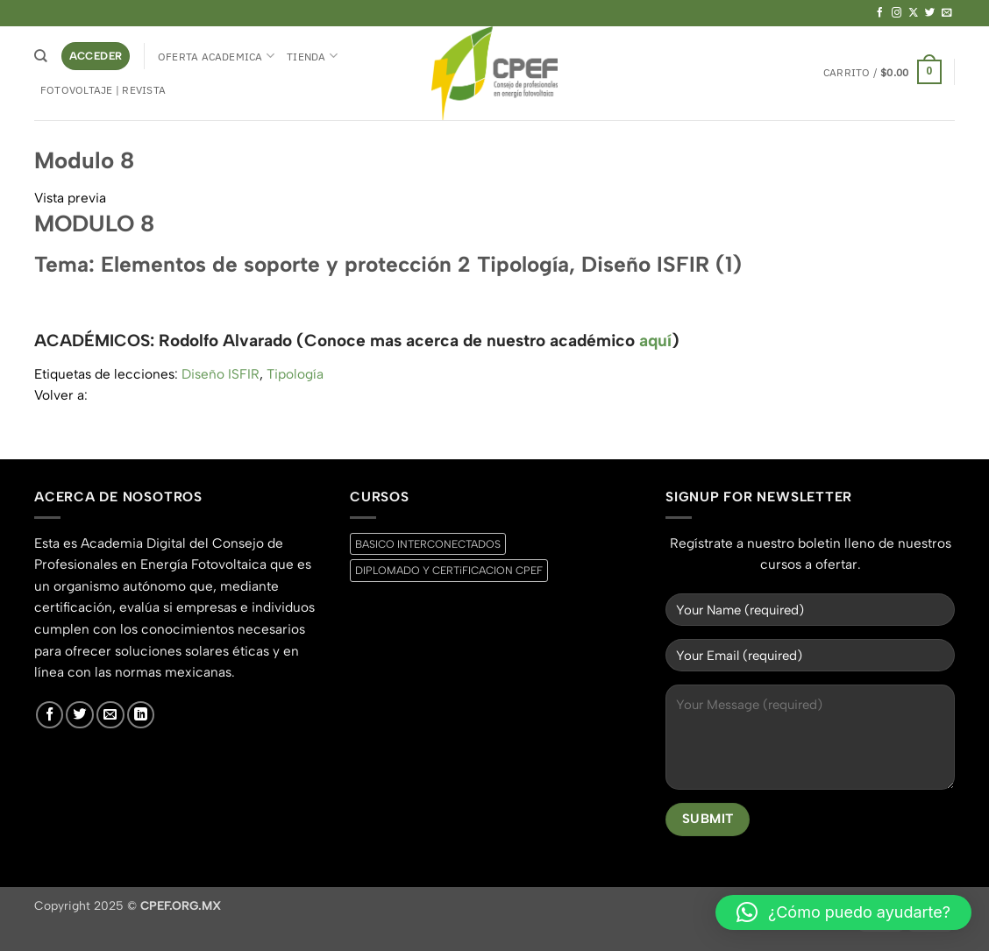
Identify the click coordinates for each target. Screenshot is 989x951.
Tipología (295, 373)
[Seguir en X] (913, 13)
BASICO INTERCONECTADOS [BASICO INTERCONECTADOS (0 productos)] (428, 543)
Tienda (312, 55)
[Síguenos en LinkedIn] (141, 715)
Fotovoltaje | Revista (103, 89)
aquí (655, 340)
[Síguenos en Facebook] (880, 13)
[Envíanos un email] (947, 13)
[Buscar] (40, 56)
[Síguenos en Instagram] (897, 13)
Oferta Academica (216, 55)
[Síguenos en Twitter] (930, 13)
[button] (96, 55)
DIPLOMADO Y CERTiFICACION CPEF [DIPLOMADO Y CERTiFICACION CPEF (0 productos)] (449, 570)
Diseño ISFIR (220, 373)
